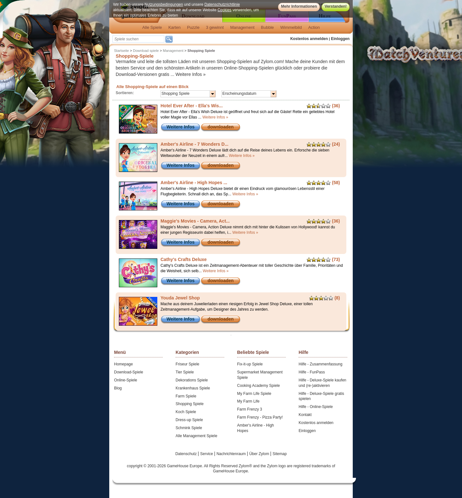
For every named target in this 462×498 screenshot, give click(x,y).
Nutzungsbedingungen (163, 4)
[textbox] (138, 39)
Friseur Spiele (187, 364)
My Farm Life (248, 401)
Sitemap (280, 454)
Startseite (121, 51)
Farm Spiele (186, 396)
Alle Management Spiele (196, 436)
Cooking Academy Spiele (258, 385)
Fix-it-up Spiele (250, 364)
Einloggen (340, 39)
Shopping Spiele (189, 404)
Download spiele (146, 51)
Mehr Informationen (299, 6)
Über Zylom (259, 454)
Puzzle (193, 27)
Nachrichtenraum (232, 454)
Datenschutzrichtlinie (222, 4)
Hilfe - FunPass (312, 372)
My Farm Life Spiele (254, 393)
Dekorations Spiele (192, 380)
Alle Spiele (152, 27)
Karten (174, 27)
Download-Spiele (128, 372)
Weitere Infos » (191, 74)
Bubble (267, 27)
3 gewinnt (215, 27)
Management (242, 27)
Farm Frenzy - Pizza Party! (260, 417)
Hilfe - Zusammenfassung (320, 364)
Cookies (224, 10)
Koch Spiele (186, 412)
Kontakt (305, 414)
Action (314, 27)
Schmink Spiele (189, 428)
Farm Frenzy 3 (249, 409)
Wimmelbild (291, 27)
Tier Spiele (185, 372)
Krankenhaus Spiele (193, 388)
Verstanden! (336, 6)
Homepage (123, 364)
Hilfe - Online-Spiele (316, 406)
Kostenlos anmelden (309, 39)
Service (207, 454)
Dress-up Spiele (189, 420)
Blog (118, 388)
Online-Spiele (125, 380)
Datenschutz (186, 454)
